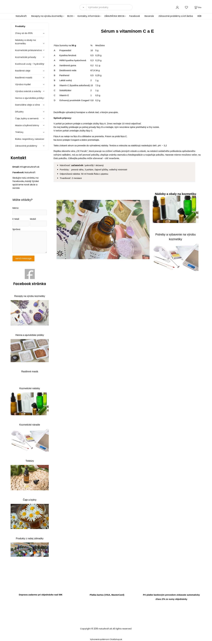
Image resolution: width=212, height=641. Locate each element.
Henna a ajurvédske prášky (29, 98)
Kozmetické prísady (25, 57)
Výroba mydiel (23, 84)
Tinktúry (19, 132)
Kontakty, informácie (89, 16)
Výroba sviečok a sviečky (28, 91)
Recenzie (149, 16)
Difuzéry (19, 111)
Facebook (134, 16)
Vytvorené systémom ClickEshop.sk (106, 639)
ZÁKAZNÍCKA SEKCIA (114, 16)
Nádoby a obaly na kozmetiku (25, 42)
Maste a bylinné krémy (27, 125)
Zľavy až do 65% (24, 33)
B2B (199, 16)
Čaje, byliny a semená (26, 118)
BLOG (70, 16)
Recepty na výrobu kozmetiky (47, 16)
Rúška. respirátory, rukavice (29, 139)
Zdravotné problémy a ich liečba (176, 16)
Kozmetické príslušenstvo (28, 50)
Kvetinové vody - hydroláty (29, 63)
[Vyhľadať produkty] (109, 7)
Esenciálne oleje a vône (27, 104)
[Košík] (197, 7)
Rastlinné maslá (23, 77)
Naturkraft (21, 16)
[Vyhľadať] (83, 7)
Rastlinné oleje (22, 70)
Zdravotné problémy (26, 145)
